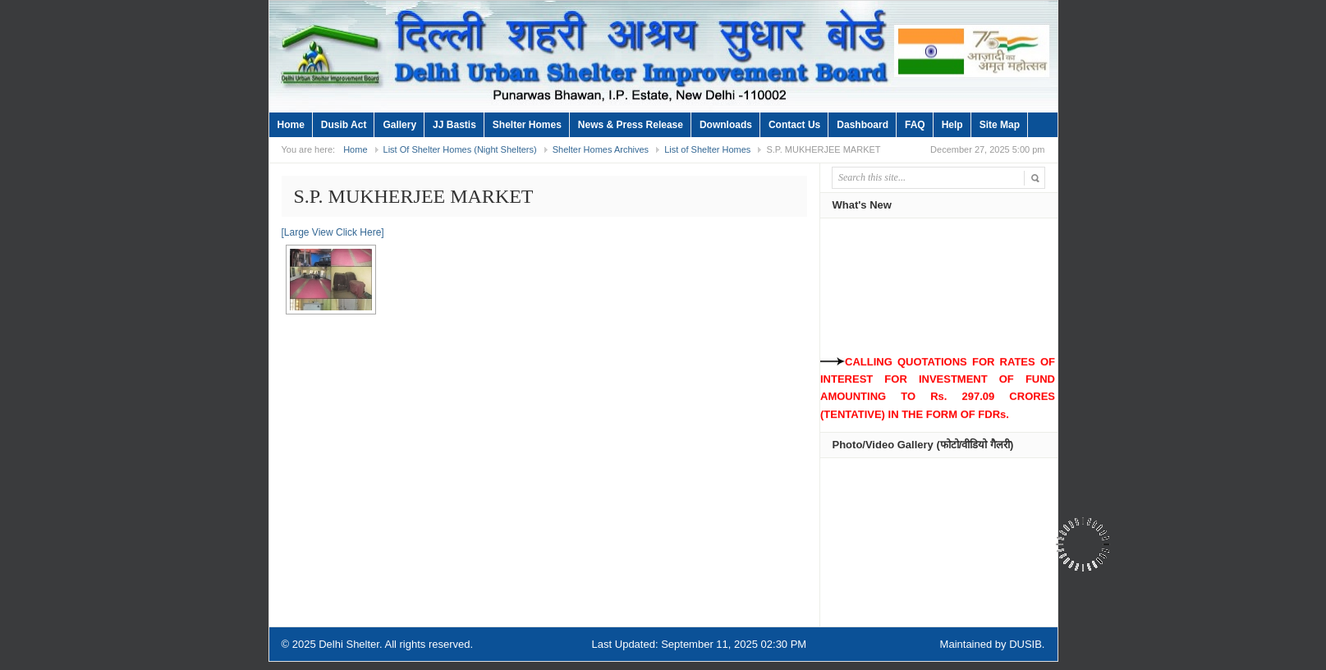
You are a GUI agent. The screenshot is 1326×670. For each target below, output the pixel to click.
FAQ (915, 125)
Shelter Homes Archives (601, 149)
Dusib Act (344, 125)
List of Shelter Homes (707, 149)
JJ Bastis (454, 125)
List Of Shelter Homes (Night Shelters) (460, 149)
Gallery (399, 125)
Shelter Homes (527, 125)
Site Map (1000, 125)
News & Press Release (630, 125)
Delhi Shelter (349, 644)
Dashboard (862, 125)
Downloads (726, 125)
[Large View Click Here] (333, 232)
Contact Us (794, 125)
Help (952, 125)
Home (291, 125)
